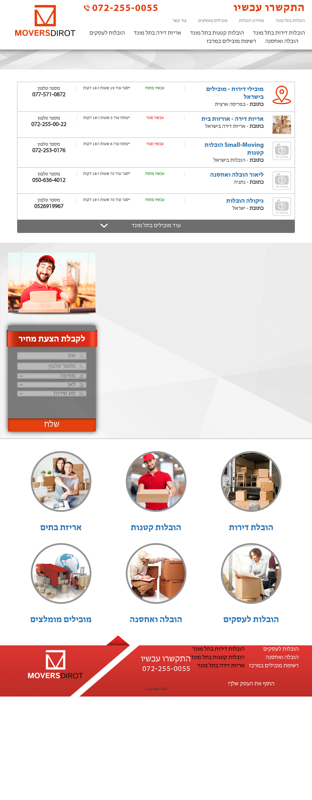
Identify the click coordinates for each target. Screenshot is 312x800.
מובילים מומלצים (212, 21)
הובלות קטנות (156, 528)
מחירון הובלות (251, 21)
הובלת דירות (251, 528)
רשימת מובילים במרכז (231, 41)
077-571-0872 (48, 95)
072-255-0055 (121, 8)
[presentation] (51, 405)
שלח (51, 424)
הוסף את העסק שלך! (251, 684)
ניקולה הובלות (245, 201)
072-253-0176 (48, 151)
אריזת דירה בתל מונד (157, 33)
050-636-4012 (48, 180)
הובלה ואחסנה (281, 41)
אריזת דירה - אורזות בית (232, 119)
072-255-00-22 (48, 125)
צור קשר (179, 21)
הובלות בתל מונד (290, 21)
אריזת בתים (61, 528)
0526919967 (48, 207)
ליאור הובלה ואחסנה (237, 175)
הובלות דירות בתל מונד (279, 33)
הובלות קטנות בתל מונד (217, 33)
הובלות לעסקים (107, 33)
